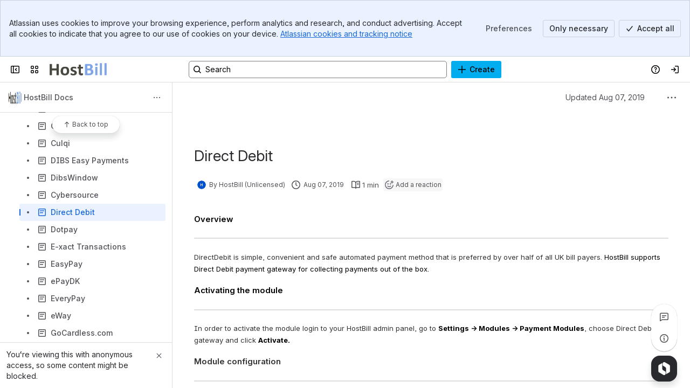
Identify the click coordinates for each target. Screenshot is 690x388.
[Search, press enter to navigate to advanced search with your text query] (318, 69)
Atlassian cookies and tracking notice (346, 33)
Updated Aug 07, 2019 (605, 97)
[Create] (476, 69)
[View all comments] (664, 316)
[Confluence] (78, 69)
